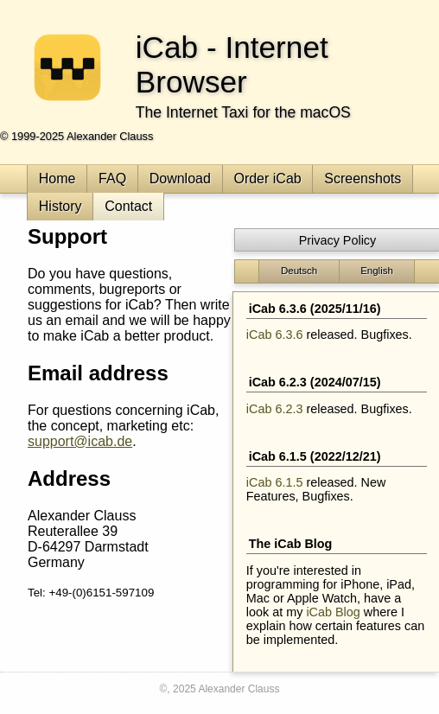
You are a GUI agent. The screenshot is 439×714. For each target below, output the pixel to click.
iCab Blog (332, 612)
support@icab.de (80, 441)
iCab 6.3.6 (274, 334)
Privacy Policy (338, 240)
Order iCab (267, 178)
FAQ (112, 178)
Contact (128, 206)
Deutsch (299, 270)
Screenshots (362, 178)
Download (180, 178)
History (60, 206)
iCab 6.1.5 (274, 482)
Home (57, 178)
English (376, 270)
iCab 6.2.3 (274, 409)
